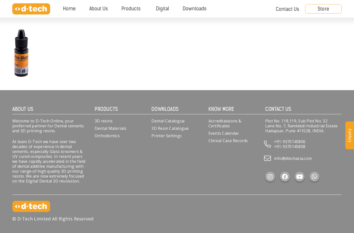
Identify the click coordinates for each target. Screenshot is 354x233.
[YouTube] (300, 177)
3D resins (104, 121)
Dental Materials (110, 128)
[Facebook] (285, 177)
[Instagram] (270, 177)
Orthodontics (107, 135)
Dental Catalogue (168, 121)
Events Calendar (223, 133)
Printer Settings (166, 135)
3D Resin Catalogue (170, 128)
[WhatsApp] (314, 177)
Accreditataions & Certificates (224, 123)
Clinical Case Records (228, 140)
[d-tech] (31, 9)
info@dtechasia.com (293, 158)
